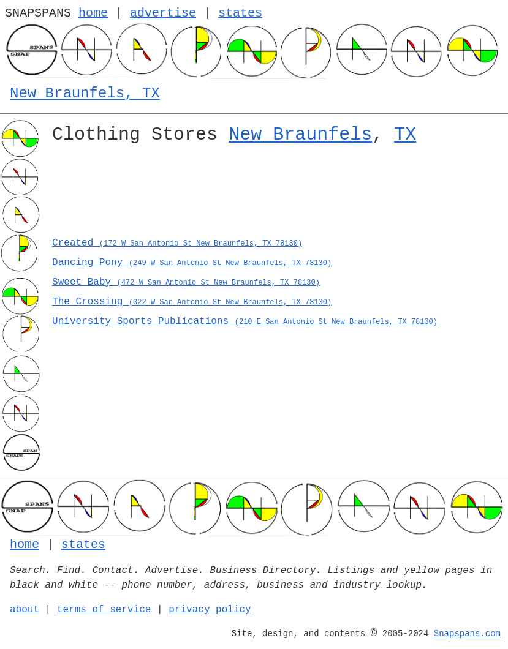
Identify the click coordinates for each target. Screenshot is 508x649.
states (240, 13)
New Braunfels (300, 134)
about (24, 609)
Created (177, 243)
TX (405, 134)
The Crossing (192, 301)
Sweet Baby (186, 282)
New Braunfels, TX (85, 93)
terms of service (104, 609)
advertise (163, 13)
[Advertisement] (275, 194)
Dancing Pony (192, 262)
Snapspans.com (467, 634)
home (93, 13)
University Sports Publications (245, 321)
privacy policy (210, 609)
